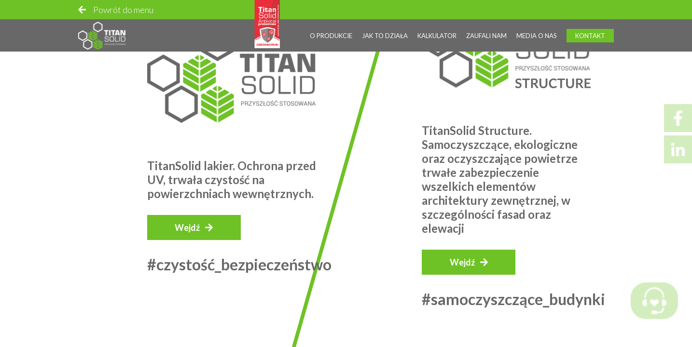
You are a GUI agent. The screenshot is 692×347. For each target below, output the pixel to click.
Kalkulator (437, 36)
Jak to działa (385, 36)
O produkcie (331, 36)
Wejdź (187, 227)
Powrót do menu (123, 9)
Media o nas (536, 36)
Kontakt (590, 36)
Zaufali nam (486, 36)
